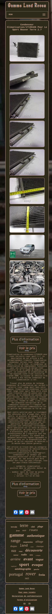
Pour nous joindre (26, 592)
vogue (39, 559)
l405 (27, 578)
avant (28, 559)
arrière (15, 559)
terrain (14, 527)
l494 (31, 555)
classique (40, 546)
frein (42, 574)
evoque (37, 565)
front (18, 531)
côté (33, 527)
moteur (15, 555)
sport (24, 564)
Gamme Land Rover (27, 589)
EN (24, 604)
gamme (16, 535)
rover (31, 573)
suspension (28, 542)
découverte (33, 550)
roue (20, 551)
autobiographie (23, 569)
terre (24, 525)
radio (24, 554)
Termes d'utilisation (27, 600)
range (15, 540)
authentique (36, 536)
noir (24, 530)
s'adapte (38, 555)
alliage (39, 541)
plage (40, 526)
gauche (36, 569)
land (24, 546)
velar (32, 547)
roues (33, 530)
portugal (16, 574)
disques (13, 546)
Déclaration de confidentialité (27, 596)
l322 (13, 550)
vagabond (13, 566)
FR (29, 604)
